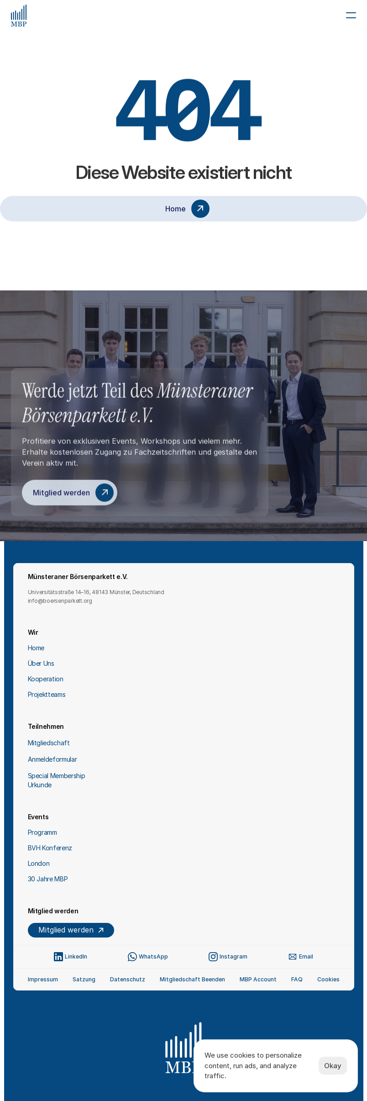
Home (36, 648)
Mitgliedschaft (49, 743)
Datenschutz (127, 979)
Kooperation (45, 679)
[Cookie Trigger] (328, 979)
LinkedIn (76, 956)
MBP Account (258, 979)
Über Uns (41, 663)
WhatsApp (153, 956)
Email (306, 956)
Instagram (233, 956)
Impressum (43, 979)
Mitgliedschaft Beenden (192, 979)
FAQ (297, 979)
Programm (42, 832)
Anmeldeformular (52, 759)
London (39, 863)
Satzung (84, 979)
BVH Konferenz (50, 848)
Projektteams (47, 694)
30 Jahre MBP (48, 879)
